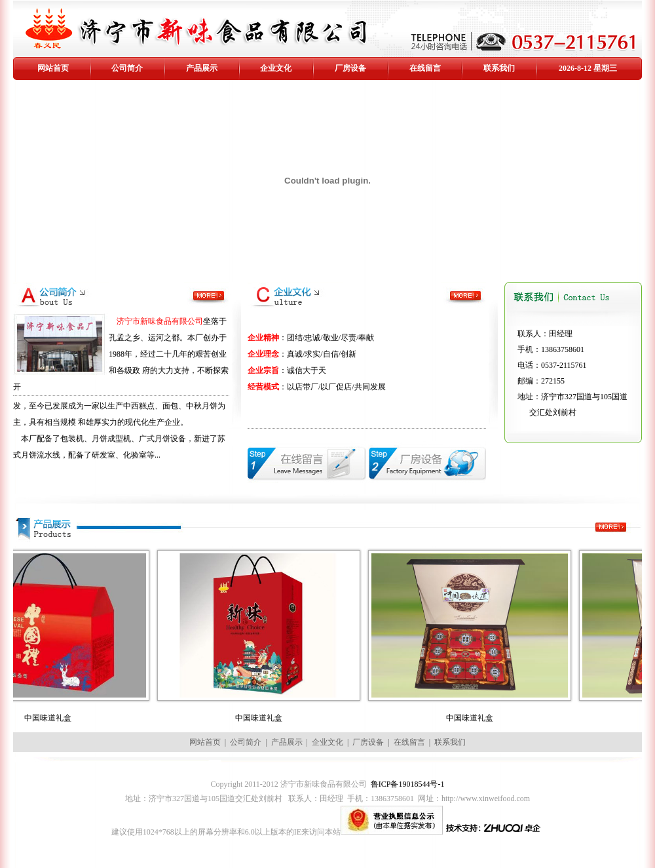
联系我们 (499, 68)
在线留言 (425, 68)
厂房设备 (350, 68)
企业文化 (275, 68)
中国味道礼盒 (57, 717)
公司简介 (127, 68)
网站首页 (53, 68)
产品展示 (201, 68)
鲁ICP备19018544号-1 (408, 784)
